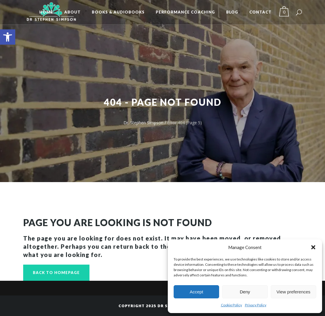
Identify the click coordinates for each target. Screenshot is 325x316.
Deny (245, 291)
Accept (196, 291)
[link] (7, 37)
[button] (313, 247)
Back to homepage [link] (56, 272)
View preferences (294, 291)
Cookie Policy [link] (231, 305)
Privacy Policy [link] (255, 305)
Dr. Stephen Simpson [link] (143, 122)
